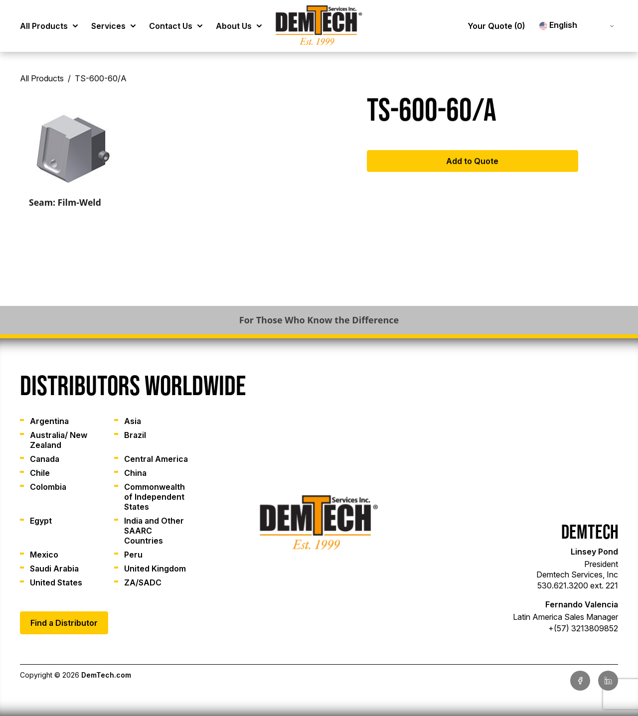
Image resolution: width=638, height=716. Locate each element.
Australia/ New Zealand (58, 440)
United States (56, 582)
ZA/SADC (142, 582)
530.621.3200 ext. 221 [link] (577, 585)
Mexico (44, 555)
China (135, 473)
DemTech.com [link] (106, 675)
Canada (44, 459)
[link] (319, 25)
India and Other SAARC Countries (154, 531)
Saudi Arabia (54, 568)
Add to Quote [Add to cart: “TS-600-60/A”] (472, 165)
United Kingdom (155, 568)
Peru (133, 555)
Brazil (135, 435)
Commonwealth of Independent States (154, 497)
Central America (156, 459)
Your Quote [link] (496, 26)
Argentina (49, 421)
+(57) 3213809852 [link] (583, 628)
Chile (40, 473)
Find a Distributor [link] (64, 623)
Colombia (48, 487)
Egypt (41, 521)
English (558, 25)
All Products (42, 83)
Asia (132, 421)
